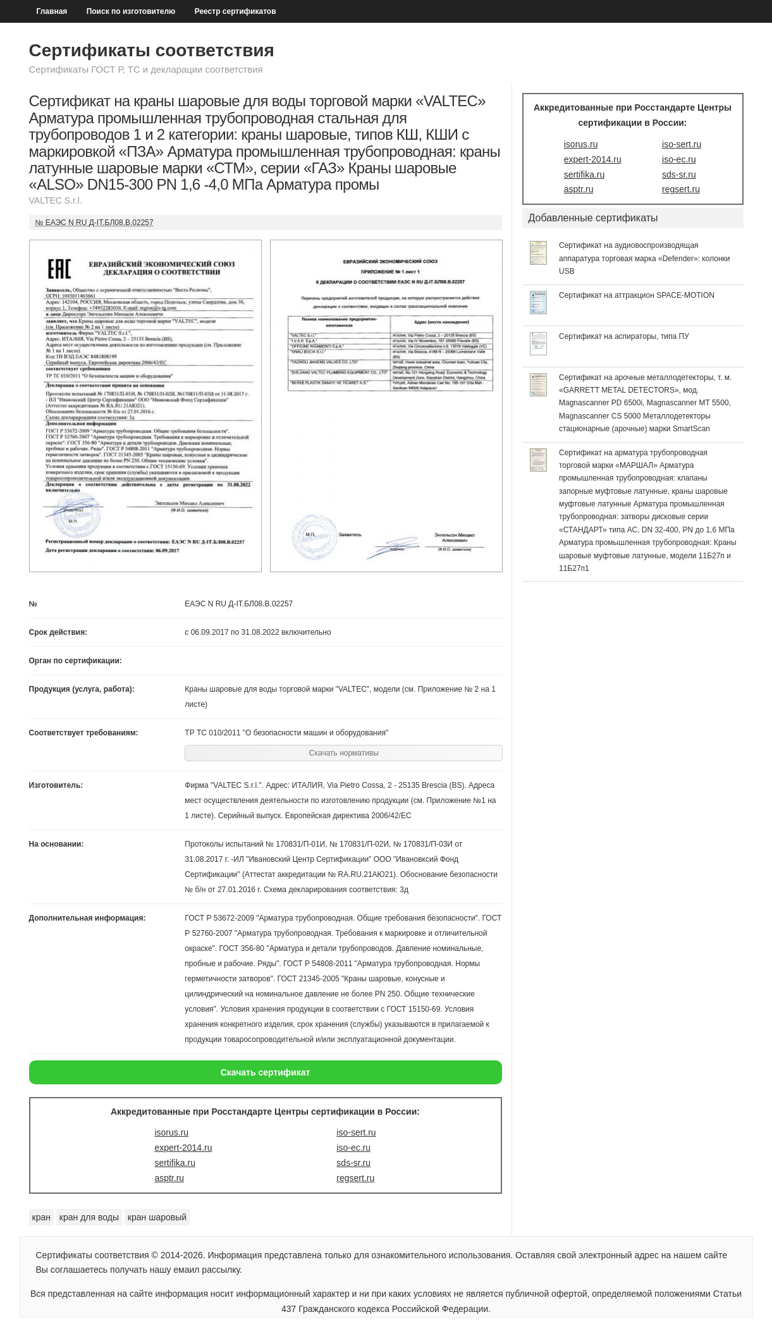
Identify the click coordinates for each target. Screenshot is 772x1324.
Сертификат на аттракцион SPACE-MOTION (636, 295)
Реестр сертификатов (235, 11)
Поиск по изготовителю (131, 11)
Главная (52, 11)
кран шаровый (157, 1217)
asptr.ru (169, 1178)
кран (41, 1217)
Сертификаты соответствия (151, 50)
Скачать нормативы (344, 753)
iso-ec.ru (353, 1148)
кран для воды (89, 1217)
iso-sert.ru (356, 1132)
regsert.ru (355, 1178)
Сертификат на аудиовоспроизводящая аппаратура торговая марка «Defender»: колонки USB (644, 258)
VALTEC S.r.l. (55, 200)
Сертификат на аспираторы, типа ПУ (624, 336)
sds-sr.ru (353, 1163)
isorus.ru (171, 1132)
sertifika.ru (174, 1163)
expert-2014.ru (183, 1148)
